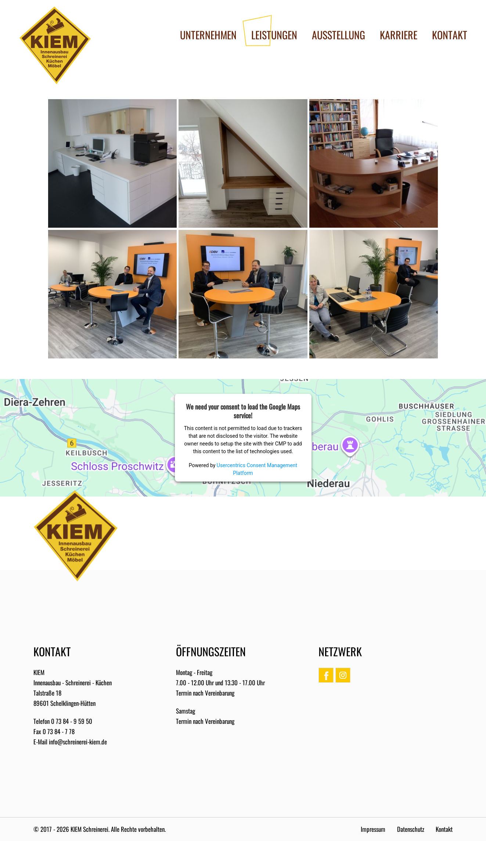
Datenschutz (410, 829)
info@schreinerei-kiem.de (78, 741)
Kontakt (444, 829)
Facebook (326, 675)
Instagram (343, 675)
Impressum (373, 829)
